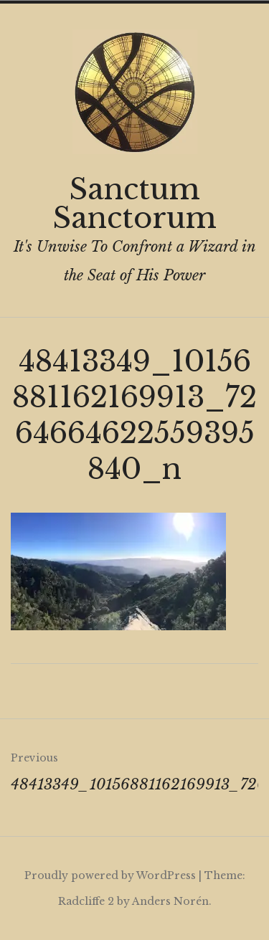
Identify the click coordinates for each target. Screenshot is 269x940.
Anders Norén (170, 901)
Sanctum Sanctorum (134, 203)
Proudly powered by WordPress (110, 875)
